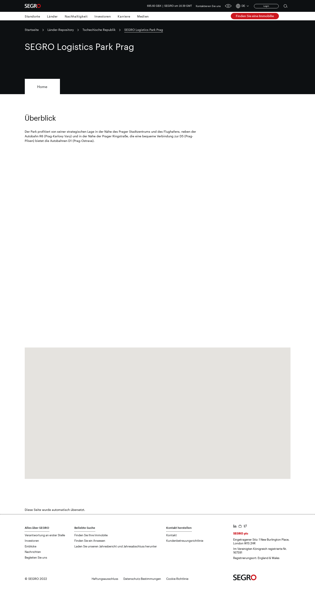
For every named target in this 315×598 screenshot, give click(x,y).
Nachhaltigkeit (76, 16)
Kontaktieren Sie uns (208, 6)
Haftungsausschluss (105, 578)
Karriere (124, 16)
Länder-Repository (60, 30)
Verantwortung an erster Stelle (45, 535)
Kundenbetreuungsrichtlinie (184, 540)
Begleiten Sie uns (36, 557)
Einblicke (30, 546)
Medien (143, 16)
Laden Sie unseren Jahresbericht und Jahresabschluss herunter (115, 546)
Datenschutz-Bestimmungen (142, 578)
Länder (52, 16)
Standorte (32, 16)
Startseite (32, 30)
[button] (157, 409)
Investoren (102, 16)
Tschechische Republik (99, 30)
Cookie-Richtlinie (177, 578)
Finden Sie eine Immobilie (255, 16)
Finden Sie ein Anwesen (89, 540)
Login (266, 6)
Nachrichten (33, 552)
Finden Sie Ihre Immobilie (91, 535)
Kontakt (171, 535)
